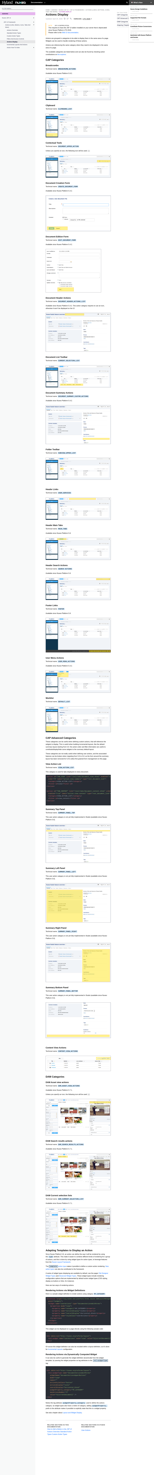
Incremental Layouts (55, 1349)
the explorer (61, 54)
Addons (5, 14)
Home (48, 10)
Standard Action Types (14, 33)
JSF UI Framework (9, 22)
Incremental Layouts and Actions (17, 44)
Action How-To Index (13, 47)
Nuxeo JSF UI (6, 18)
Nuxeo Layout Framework (61, 1262)
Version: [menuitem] (83, 19)
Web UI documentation (70, 32)
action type (57, 1266)
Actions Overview (12, 30)
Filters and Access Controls (15, 39)
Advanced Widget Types (67, 1276)
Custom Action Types (13, 36)
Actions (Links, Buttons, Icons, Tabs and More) (17, 26)
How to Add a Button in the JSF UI (59, 1429)
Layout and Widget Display (72, 1413)
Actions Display (12, 42)
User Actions (85, 1430)
